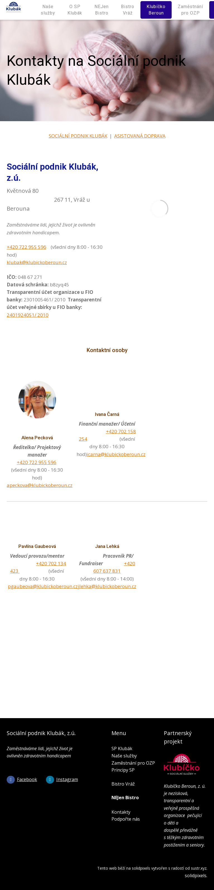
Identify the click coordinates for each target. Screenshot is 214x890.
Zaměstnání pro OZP (133, 763)
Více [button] (198, 9)
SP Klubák (121, 748)
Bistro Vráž (123, 784)
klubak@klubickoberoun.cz (37, 262)
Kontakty (120, 812)
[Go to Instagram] (62, 780)
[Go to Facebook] (22, 780)
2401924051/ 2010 (27, 314)
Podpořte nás (125, 819)
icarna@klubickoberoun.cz (116, 454)
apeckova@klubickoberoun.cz (39, 485)
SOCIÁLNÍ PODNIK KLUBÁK (78, 135)
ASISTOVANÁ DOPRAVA (140, 135)
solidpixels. (196, 875)
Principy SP (123, 770)
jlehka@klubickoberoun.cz (107, 586)
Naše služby (124, 756)
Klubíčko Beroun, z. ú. (185, 786)
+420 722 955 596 (26, 247)
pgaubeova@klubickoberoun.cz (43, 586)
